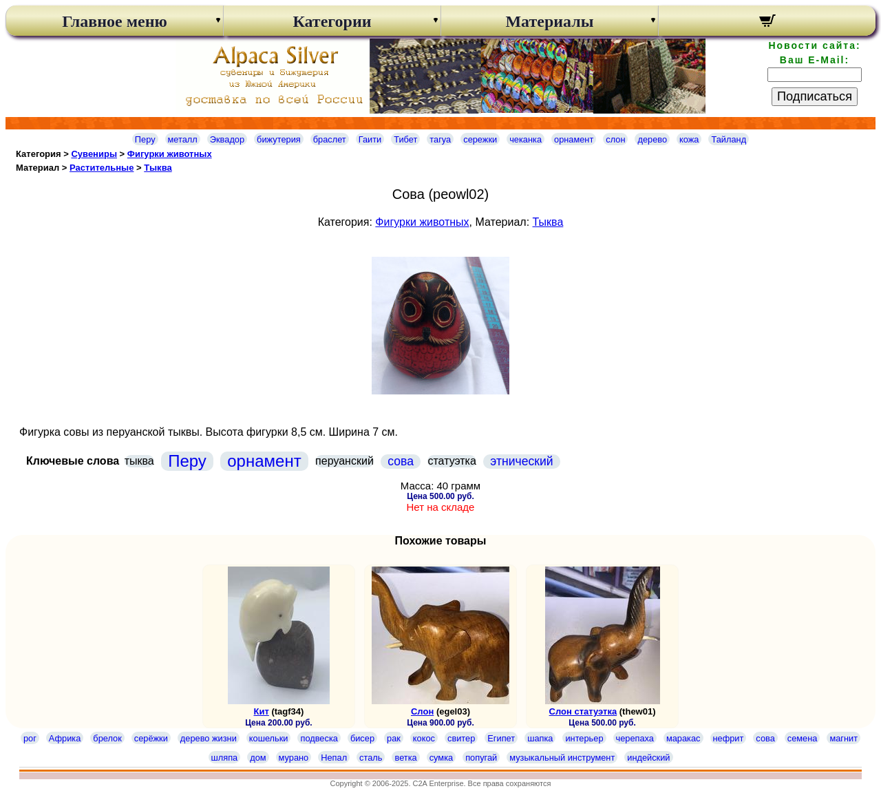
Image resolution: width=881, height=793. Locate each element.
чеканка (525, 139)
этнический (521, 461)
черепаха (635, 738)
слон (615, 139)
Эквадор (227, 139)
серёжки (151, 738)
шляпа (224, 757)
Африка (65, 738)
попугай (481, 757)
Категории (332, 21)
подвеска (318, 738)
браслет (329, 139)
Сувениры (94, 154)
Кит (261, 711)
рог (29, 738)
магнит (843, 738)
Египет (501, 738)
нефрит (728, 738)
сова (401, 461)
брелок (107, 738)
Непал (334, 757)
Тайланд (728, 139)
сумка (441, 757)
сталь (370, 757)
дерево (652, 139)
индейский (648, 757)
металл (183, 139)
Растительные (102, 167)
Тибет (405, 139)
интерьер (584, 738)
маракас (683, 738)
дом (258, 757)
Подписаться (814, 96)
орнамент (573, 139)
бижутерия (279, 139)
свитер (461, 738)
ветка (405, 757)
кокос (424, 738)
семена (802, 738)
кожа (689, 139)
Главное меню (114, 21)
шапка (540, 738)
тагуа (440, 139)
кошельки (268, 738)
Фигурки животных (169, 154)
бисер (362, 738)
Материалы (549, 21)
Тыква (157, 167)
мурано (294, 757)
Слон (422, 711)
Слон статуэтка (583, 711)
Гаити (370, 139)
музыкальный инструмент (562, 757)
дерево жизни (208, 738)
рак (394, 738)
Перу (145, 139)
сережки (480, 139)
